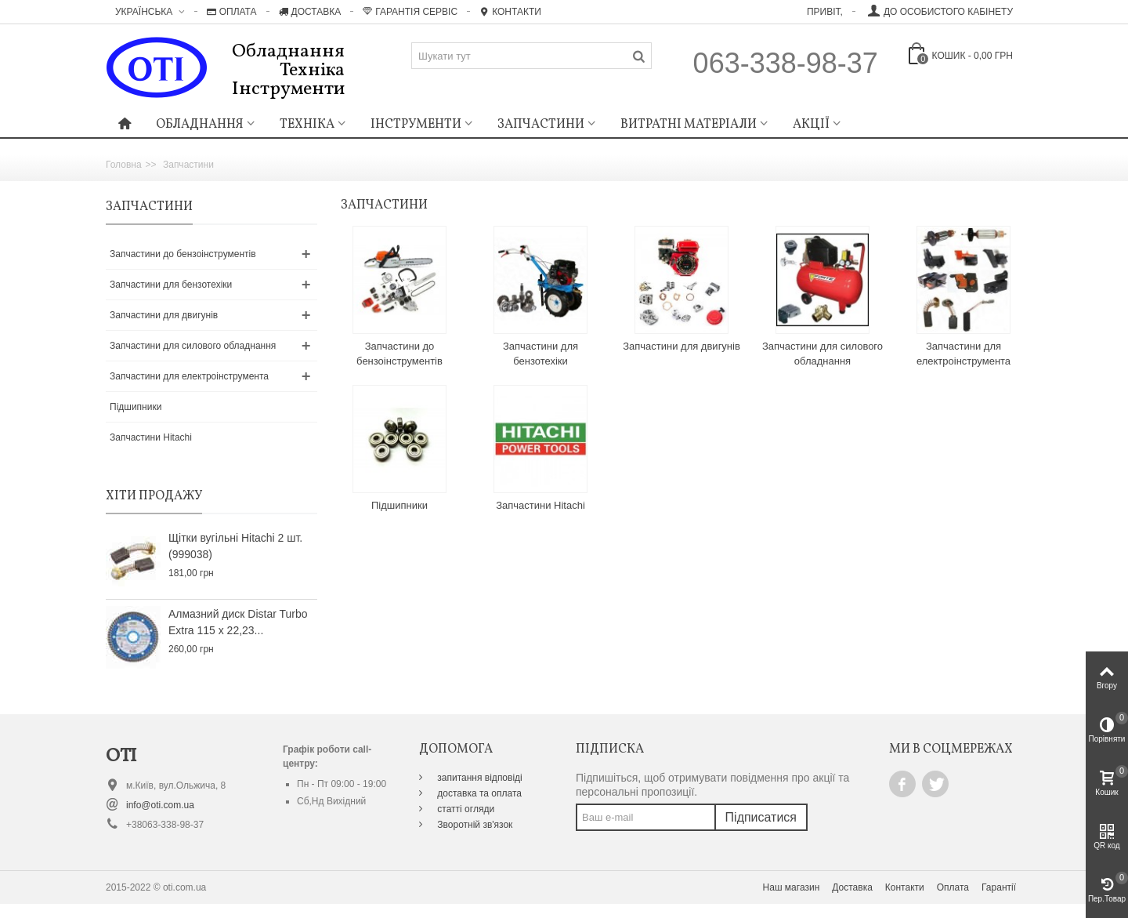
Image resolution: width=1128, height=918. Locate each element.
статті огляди (464, 809)
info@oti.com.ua (160, 805)
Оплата (232, 11)
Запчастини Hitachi (151, 437)
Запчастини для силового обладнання (193, 345)
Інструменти (416, 124)
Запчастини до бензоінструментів (183, 254)
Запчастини (540, 124)
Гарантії (999, 887)
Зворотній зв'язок (473, 824)
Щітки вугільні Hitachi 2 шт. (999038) (235, 546)
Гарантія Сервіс (410, 11)
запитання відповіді (478, 777)
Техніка (307, 124)
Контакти (510, 11)
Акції (811, 124)
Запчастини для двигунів (164, 315)
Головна (124, 164)
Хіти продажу (154, 496)
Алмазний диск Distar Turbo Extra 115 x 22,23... (238, 622)
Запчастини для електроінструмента (189, 376)
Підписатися (761, 817)
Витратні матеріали (688, 124)
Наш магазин (791, 887)
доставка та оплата (478, 793)
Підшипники (135, 406)
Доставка (310, 11)
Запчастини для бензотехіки (171, 284)
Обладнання (200, 124)
